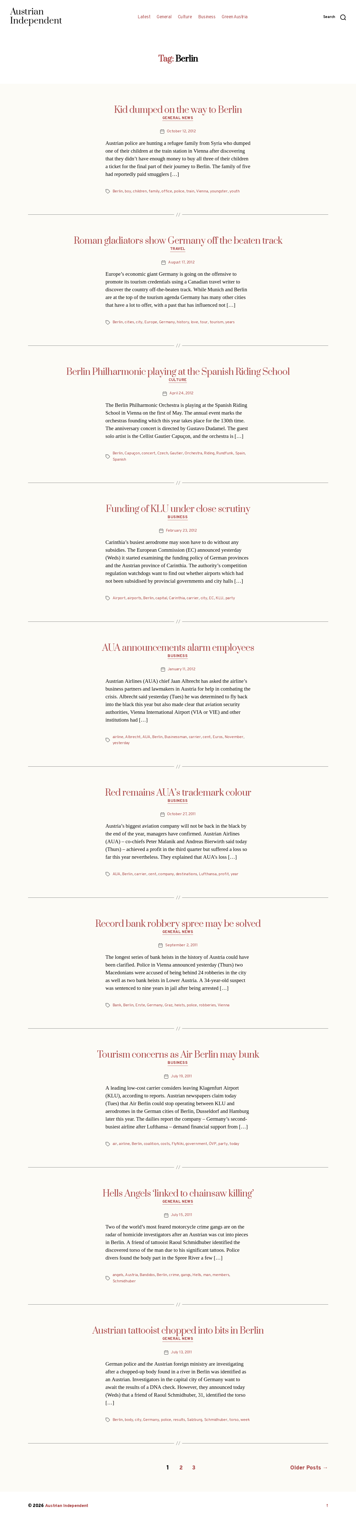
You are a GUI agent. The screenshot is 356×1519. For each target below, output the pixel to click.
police (179, 191)
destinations (186, 874)
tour (203, 322)
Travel (178, 249)
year (234, 874)
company (166, 874)
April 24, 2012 (181, 393)
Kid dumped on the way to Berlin (178, 110)
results (179, 1419)
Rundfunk (225, 453)
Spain (240, 453)
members (221, 1275)
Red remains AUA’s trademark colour (178, 793)
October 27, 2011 (181, 814)
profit (223, 874)
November (234, 737)
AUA (146, 737)
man (207, 1275)
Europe (150, 322)
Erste (140, 1005)
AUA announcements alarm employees (178, 648)
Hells (197, 1275)
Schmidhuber (124, 1281)
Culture (185, 17)
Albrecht (133, 737)
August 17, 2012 (181, 262)
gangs (186, 1275)
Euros (218, 737)
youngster (219, 191)
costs (166, 1143)
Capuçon (132, 453)
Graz (168, 1005)
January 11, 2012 (181, 669)
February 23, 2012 (181, 530)
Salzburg (194, 1419)
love (194, 322)
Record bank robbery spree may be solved (178, 924)
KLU (219, 598)
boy (128, 191)
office (167, 191)
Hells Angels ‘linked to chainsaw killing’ (178, 1193)
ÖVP (213, 1143)
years (229, 322)
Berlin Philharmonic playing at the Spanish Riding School (178, 372)
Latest (144, 17)
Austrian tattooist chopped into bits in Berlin (178, 1331)
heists (179, 1005)
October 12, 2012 (181, 131)
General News (178, 118)
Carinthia (177, 598)
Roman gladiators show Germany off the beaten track (178, 241)
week (245, 1419)
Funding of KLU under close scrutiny (178, 509)
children (140, 191)
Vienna (202, 191)
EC (211, 598)
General (164, 17)
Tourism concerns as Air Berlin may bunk (178, 1055)
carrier (193, 598)
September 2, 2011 (181, 945)
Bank (117, 1005)
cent (207, 737)
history (182, 322)
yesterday (121, 743)
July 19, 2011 (181, 1076)
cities (129, 322)
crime (174, 1275)
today (235, 1143)
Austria (131, 1275)
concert (149, 453)
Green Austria (235, 17)
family (154, 191)
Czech (163, 453)
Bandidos (147, 1275)
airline (118, 737)
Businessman (176, 737)
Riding (209, 453)
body (129, 1419)
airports (134, 598)
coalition (152, 1143)
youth (235, 191)
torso (234, 1419)
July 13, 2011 (181, 1352)
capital (161, 598)
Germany (166, 322)
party (230, 598)
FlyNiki (178, 1143)
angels (118, 1275)
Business (206, 17)
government (197, 1143)
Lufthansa (208, 874)
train (191, 191)
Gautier (176, 453)
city (139, 322)
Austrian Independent (67, 1505)
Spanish (119, 459)
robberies (207, 1005)
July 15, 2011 (181, 1215)
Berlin (118, 191)
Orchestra (193, 453)
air (115, 1143)
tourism (216, 322)
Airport (119, 598)
